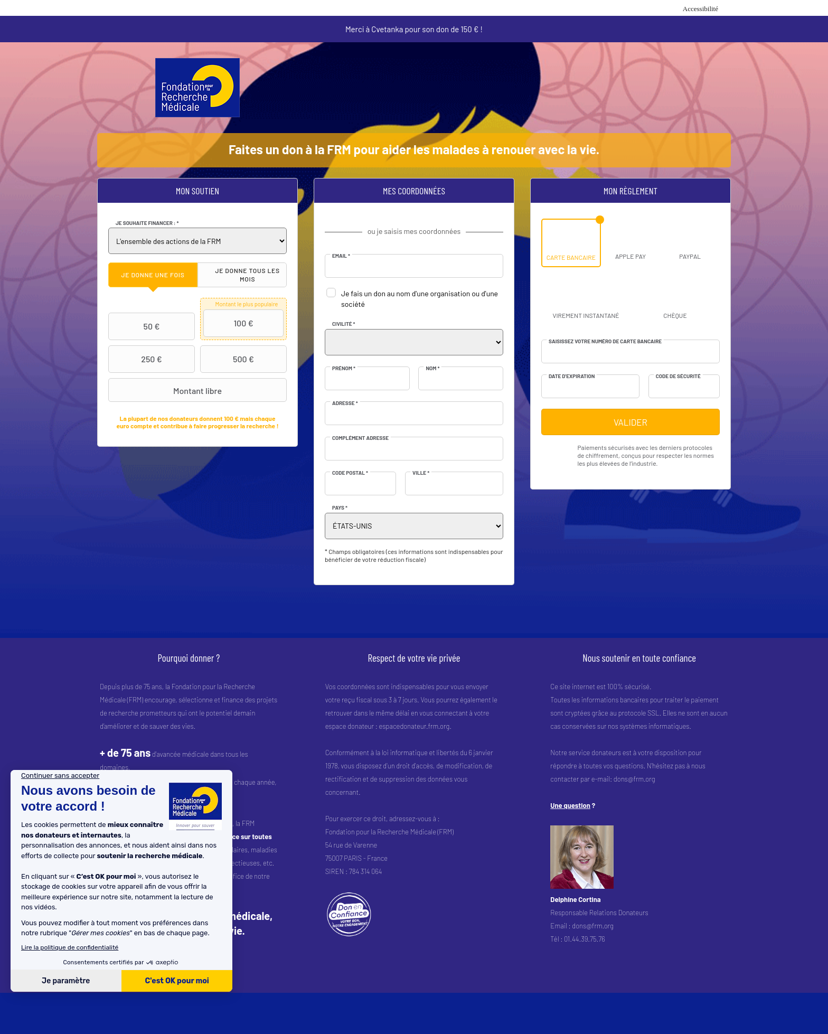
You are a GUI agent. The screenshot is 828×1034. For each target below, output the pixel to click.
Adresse (345, 403)
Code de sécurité (678, 376)
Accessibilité (700, 9)
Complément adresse (360, 438)
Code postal (350, 472)
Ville (420, 472)
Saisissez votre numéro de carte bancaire (605, 341)
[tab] (152, 274)
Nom (432, 368)
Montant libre (166, 390)
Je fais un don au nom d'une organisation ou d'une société (419, 298)
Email (341, 255)
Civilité (343, 324)
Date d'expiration (572, 376)
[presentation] (153, 275)
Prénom (343, 368)
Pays (339, 507)
